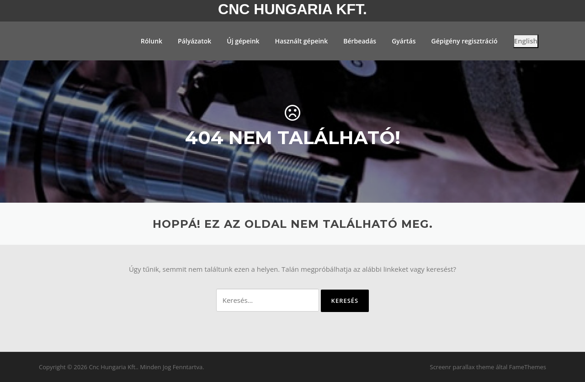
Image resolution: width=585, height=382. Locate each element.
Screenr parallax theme (462, 367)
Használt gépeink (301, 41)
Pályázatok (194, 41)
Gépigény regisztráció (464, 41)
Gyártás (403, 41)
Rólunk (151, 41)
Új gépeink (243, 41)
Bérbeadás (359, 41)
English (525, 40)
